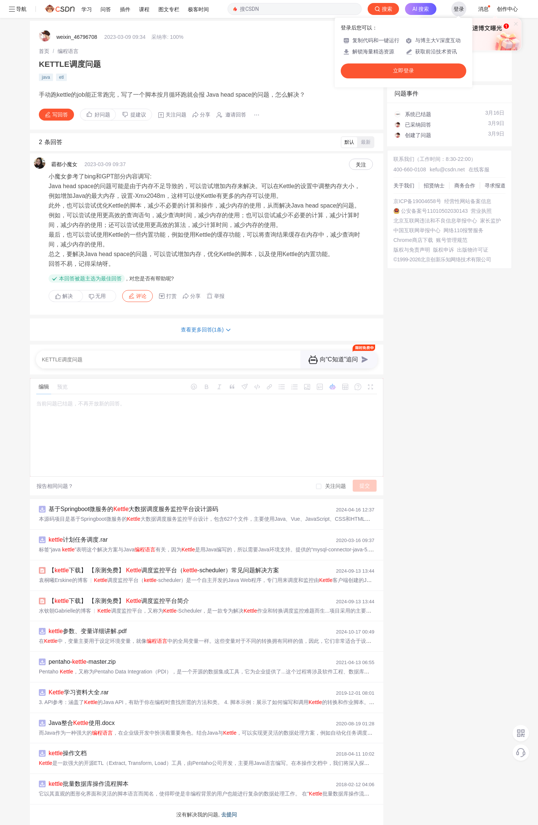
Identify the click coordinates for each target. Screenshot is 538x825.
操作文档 (68, 753)
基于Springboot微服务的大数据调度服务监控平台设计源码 (133, 509)
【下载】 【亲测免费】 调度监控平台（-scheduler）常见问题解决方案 (164, 570)
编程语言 (68, 51)
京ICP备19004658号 (417, 201)
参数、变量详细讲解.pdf (88, 631)
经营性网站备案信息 (467, 201)
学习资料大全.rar (79, 692)
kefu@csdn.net (447, 169)
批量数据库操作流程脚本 (89, 784)
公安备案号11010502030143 (434, 211)
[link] (44, 51)
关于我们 (403, 186)
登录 (459, 9)
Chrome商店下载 (413, 240)
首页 (44, 51)
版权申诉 (443, 250)
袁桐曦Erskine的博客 (63, 580)
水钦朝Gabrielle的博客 (65, 611)
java (46, 77)
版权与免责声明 (411, 250)
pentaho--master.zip (82, 662)
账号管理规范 (451, 240)
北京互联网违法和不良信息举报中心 (435, 221)
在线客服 (479, 169)
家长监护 (490, 221)
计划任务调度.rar (78, 539)
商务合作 (464, 186)
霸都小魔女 (64, 164)
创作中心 (507, 9)
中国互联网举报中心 (416, 230)
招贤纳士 (434, 186)
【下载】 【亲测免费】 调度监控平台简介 (119, 601)
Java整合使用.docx (82, 723)
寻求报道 (495, 186)
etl (61, 77)
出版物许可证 (472, 250)
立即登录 (403, 71)
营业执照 (481, 211)
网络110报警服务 (463, 230)
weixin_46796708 (76, 37)
